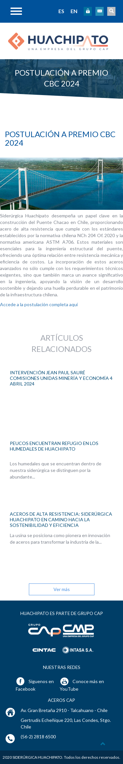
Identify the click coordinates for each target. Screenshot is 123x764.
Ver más (61, 589)
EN (74, 11)
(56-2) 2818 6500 (38, 736)
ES (61, 11)
